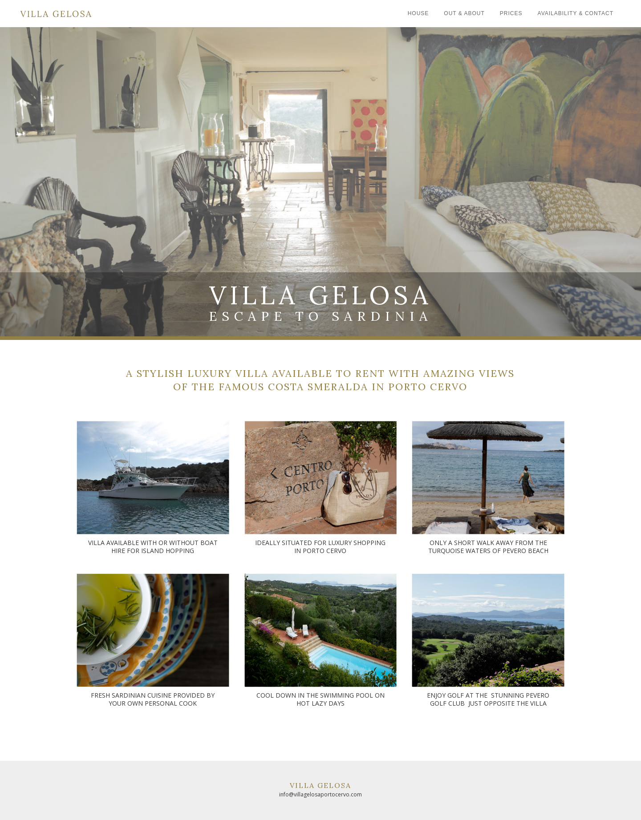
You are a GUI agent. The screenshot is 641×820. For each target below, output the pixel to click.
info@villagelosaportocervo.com (320, 794)
